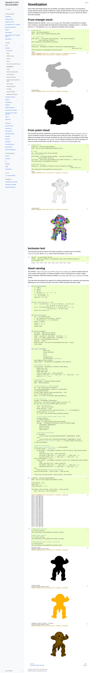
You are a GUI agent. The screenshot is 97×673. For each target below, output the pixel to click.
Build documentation (10, 27)
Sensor (7, 116)
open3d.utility (8, 147)
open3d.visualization (10, 149)
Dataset (7, 99)
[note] (14, 671)
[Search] (14, 9)
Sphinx (34, 671)
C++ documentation (10, 175)
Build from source (9, 22)
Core (6, 45)
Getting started (9, 19)
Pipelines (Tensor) (10, 107)
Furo (46, 671)
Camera (7, 156)
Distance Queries (11, 86)
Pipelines (7, 105)
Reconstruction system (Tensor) (11, 113)
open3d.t (7, 139)
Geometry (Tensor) (10, 97)
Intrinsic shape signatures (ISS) (13, 80)
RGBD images (10, 56)
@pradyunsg (41, 671)
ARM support (8, 32)
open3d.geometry (9, 133)
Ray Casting (10, 83)
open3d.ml (8, 141)
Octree (8, 69)
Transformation (10, 74)
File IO (8, 61)
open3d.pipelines (9, 144)
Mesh (8, 53)
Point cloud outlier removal (13, 64)
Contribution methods (10, 184)
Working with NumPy (12, 94)
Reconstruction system (11, 110)
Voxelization (10, 66)
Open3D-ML (8, 39)
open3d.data (8, 131)
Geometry (7, 48)
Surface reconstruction (12, 72)
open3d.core (8, 128)
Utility (6, 166)
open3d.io (7, 136)
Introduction (8, 16)
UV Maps (9, 89)
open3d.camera (9, 125)
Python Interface (11, 91)
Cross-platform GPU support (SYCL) (12, 35)
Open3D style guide (10, 187)
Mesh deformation (11, 77)
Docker (7, 29)
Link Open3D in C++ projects (12, 24)
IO (5, 161)
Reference (8, 119)
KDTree (9, 58)
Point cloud (9, 50)
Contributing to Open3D (11, 182)
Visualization (8, 102)
